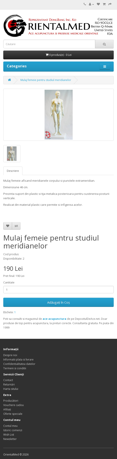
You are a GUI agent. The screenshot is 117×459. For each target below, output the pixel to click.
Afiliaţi (7, 409)
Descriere (13, 171)
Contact (8, 380)
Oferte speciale (12, 414)
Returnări (9, 384)
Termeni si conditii (14, 368)
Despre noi (10, 355)
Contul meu (10, 426)
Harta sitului (10, 389)
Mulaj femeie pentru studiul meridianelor (45, 80)
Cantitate (8, 282)
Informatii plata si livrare (18, 359)
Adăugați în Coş (58, 302)
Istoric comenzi (12, 430)
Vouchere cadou (13, 405)
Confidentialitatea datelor (19, 364)
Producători (10, 401)
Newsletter (10, 439)
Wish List (8, 434)
